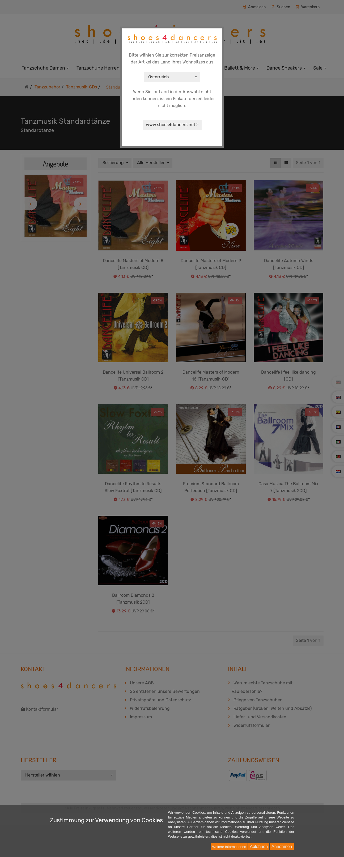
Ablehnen (259, 846)
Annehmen (281, 846)
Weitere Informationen (229, 847)
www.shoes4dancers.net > (172, 124)
